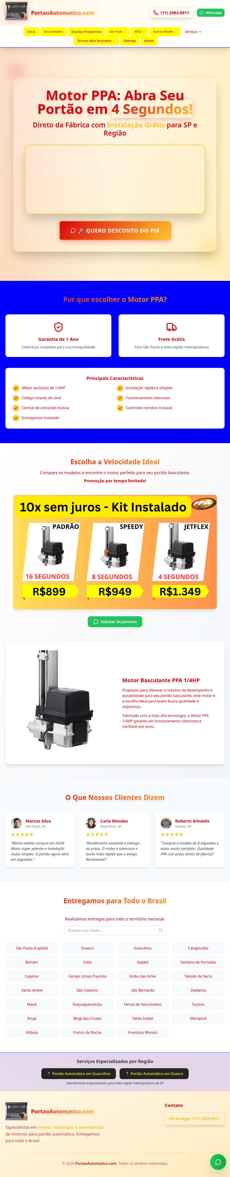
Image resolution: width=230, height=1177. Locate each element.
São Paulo (118, 32)
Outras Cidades (165, 32)
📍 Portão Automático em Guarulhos (79, 1073)
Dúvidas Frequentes (86, 31)
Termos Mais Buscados (96, 41)
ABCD (139, 32)
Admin (149, 41)
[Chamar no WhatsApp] (218, 1163)
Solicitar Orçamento (115, 621)
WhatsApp (211, 12)
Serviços (193, 31)
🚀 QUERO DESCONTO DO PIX (115, 230)
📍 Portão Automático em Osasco (154, 1073)
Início (31, 31)
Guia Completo (53, 32)
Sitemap (129, 41)
